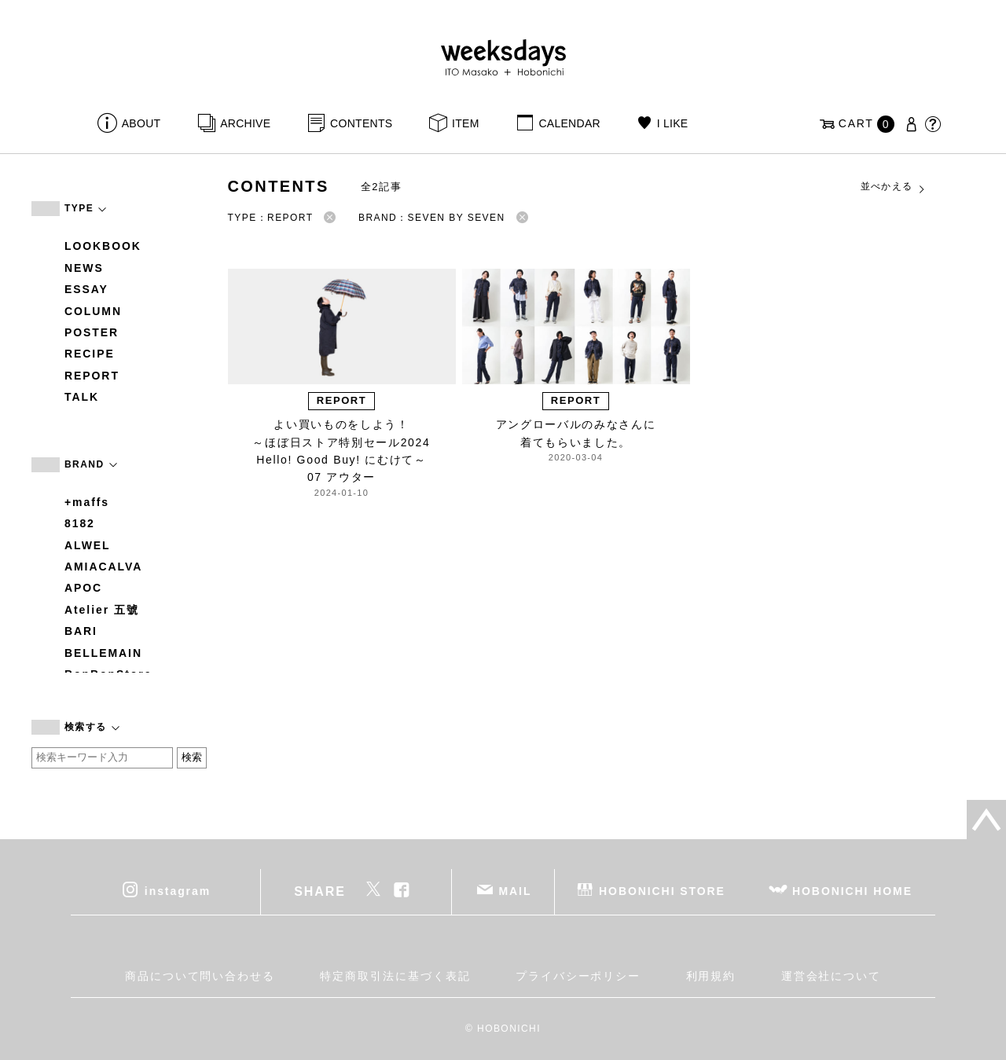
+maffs (86, 502)
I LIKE (672, 123)
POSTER (91, 332)
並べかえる (894, 187)
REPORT (91, 375)
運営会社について (831, 976)
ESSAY (86, 289)
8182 (79, 523)
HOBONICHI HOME (852, 890)
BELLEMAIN (103, 653)
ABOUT (141, 123)
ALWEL (87, 545)
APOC (83, 587)
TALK (81, 397)
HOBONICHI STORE (662, 890)
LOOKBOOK (102, 246)
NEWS (84, 268)
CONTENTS (361, 123)
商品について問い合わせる (200, 976)
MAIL (515, 890)
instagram (178, 890)
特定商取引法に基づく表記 (395, 976)
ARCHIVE (245, 123)
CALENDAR (569, 123)
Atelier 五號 (101, 609)
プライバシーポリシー (578, 976)
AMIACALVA (103, 566)
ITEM (465, 123)
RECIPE (89, 353)
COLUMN (93, 311)
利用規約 (711, 976)
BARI (80, 631)
